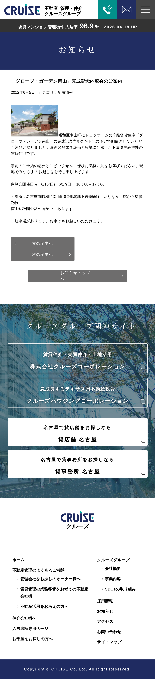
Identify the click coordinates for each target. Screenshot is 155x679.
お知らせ (105, 611)
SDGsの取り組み (120, 589)
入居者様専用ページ (30, 628)
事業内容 (113, 579)
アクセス (105, 621)
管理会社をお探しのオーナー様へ (50, 579)
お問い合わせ (109, 631)
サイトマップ (109, 642)
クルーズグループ (113, 560)
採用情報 (105, 601)
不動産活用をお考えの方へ (44, 606)
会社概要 (113, 568)
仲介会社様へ (24, 618)
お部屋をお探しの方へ (32, 639)
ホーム (18, 560)
